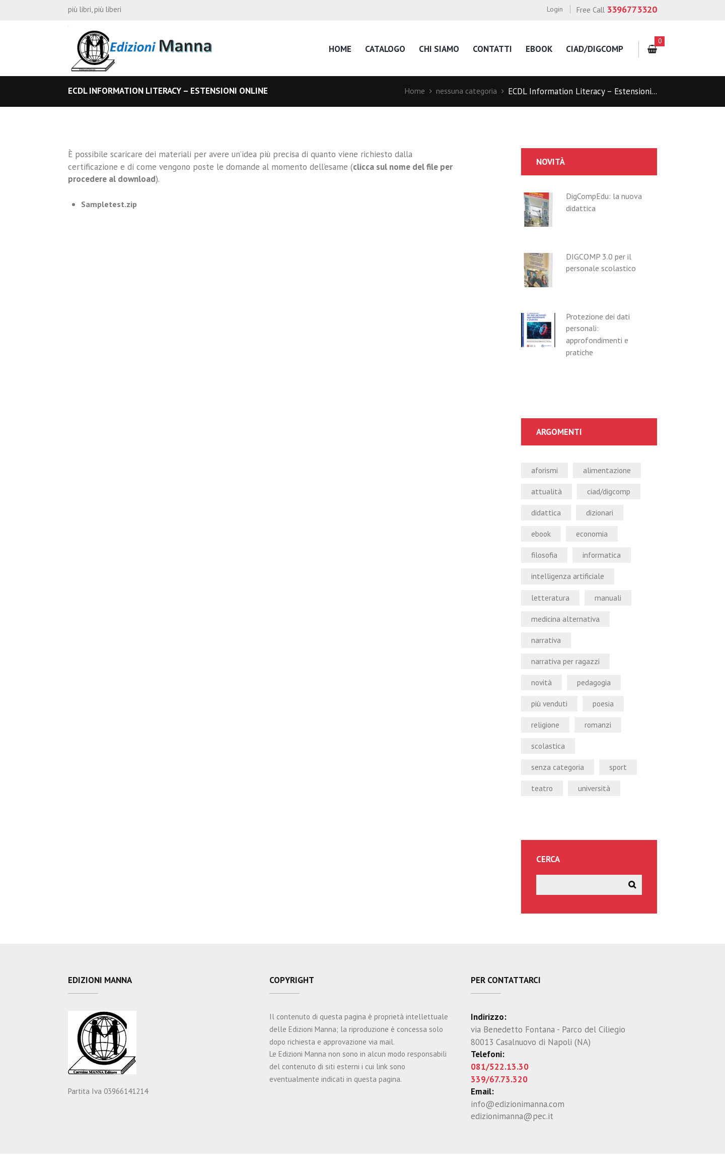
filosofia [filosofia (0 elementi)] (545, 558)
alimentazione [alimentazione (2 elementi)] (612, 470)
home (334, 48)
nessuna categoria (464, 91)
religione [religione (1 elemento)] (547, 734)
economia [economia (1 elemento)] (597, 536)
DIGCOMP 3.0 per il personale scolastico (603, 262)
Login (554, 9)
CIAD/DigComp (594, 48)
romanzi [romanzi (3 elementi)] (603, 734)
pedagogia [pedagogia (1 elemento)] (598, 690)
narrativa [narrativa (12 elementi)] (547, 646)
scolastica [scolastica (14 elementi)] (549, 756)
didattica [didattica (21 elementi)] (547, 515)
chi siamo (435, 48)
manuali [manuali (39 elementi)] (611, 602)
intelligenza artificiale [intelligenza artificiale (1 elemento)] (571, 580)
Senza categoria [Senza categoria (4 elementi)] (560, 778)
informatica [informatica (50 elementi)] (606, 558)
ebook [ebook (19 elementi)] (542, 536)
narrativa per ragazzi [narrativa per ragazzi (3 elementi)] (569, 668)
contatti (490, 48)
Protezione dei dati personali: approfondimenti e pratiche (601, 334)
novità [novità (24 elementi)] (542, 690)
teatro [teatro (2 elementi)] (542, 800)
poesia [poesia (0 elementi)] (609, 712)
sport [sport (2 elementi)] (624, 778)
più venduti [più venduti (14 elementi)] (551, 712)
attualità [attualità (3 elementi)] (546, 492)
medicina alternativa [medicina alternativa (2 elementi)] (568, 624)
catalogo (380, 48)
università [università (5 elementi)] (597, 800)
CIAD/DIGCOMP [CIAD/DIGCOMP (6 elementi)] (612, 492)
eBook (537, 48)
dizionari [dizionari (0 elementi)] (604, 515)
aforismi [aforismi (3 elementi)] (546, 470)
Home (409, 91)
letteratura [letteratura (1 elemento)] (551, 602)
